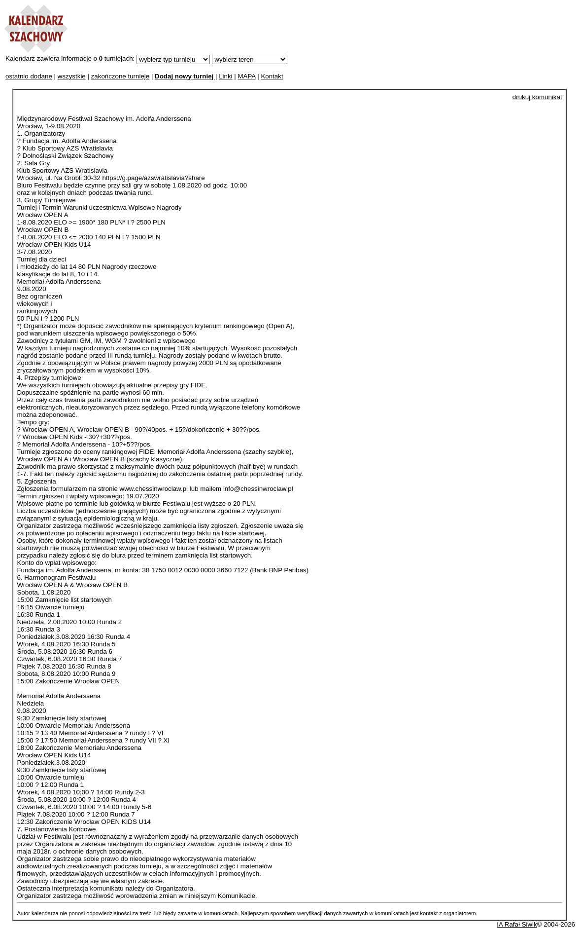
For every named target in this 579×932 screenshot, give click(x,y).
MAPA (246, 76)
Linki (225, 76)
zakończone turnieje (120, 76)
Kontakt (272, 76)
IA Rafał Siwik (517, 924)
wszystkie (72, 76)
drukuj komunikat (537, 97)
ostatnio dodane (28, 76)
